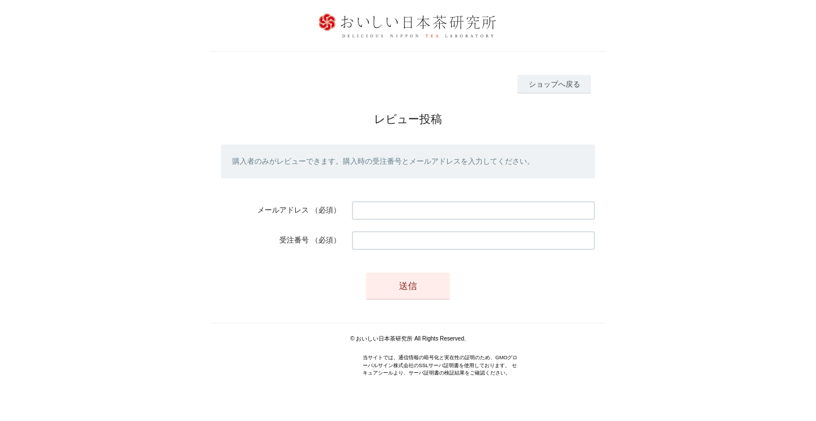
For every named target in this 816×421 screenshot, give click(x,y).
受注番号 (294, 240)
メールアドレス (283, 210)
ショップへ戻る (554, 84)
